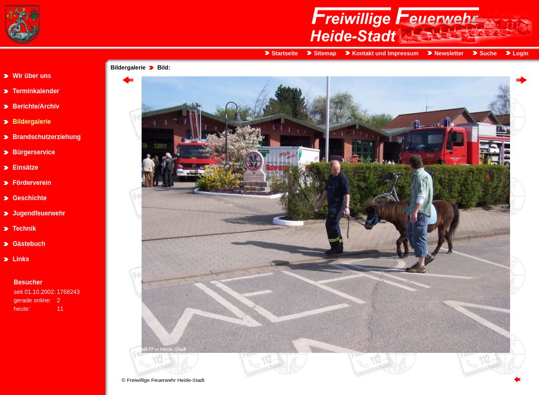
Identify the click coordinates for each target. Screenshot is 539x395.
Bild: (163, 67)
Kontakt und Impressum (384, 53)
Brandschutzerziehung (47, 137)
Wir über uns (32, 76)
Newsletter (448, 53)
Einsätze (25, 167)
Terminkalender (36, 91)
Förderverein (32, 182)
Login (519, 53)
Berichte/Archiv (36, 106)
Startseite (284, 53)
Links (21, 259)
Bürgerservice (34, 152)
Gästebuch (29, 244)
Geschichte (30, 198)
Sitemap (324, 53)
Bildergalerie (32, 121)
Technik (24, 228)
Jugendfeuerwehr (39, 213)
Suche (487, 53)
